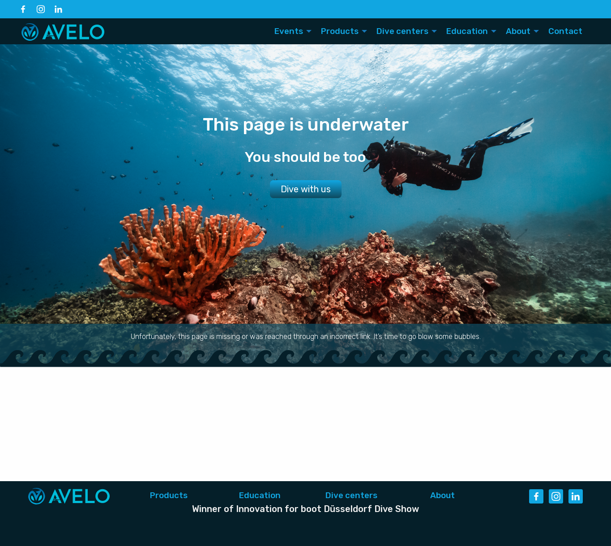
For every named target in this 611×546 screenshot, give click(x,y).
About (442, 495)
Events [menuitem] (288, 31)
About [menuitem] (518, 31)
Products (169, 495)
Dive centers (351, 495)
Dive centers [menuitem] (402, 31)
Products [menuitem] (340, 31)
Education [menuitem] (467, 31)
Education (260, 495)
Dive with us (306, 189)
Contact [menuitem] (565, 31)
